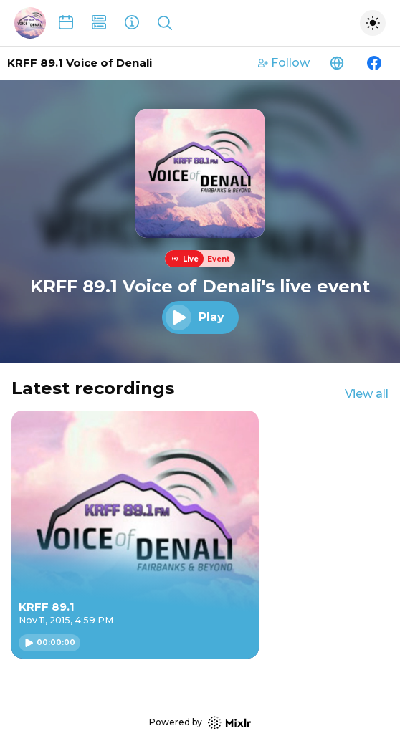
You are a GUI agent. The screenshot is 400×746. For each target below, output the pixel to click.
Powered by (200, 723)
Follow (284, 63)
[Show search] (165, 23)
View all (367, 394)
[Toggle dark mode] (373, 23)
